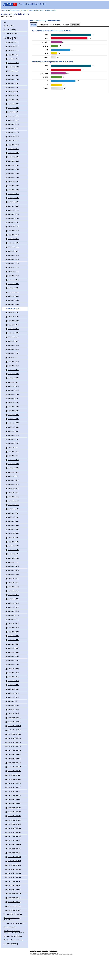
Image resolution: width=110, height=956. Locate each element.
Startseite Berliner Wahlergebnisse (10, 10)
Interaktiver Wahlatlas (50, 10)
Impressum (38, 951)
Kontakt (32, 951)
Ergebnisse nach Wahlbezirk (35, 10)
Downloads (24, 10)
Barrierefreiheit (53, 951)
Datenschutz (45, 951)
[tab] (33, 24)
